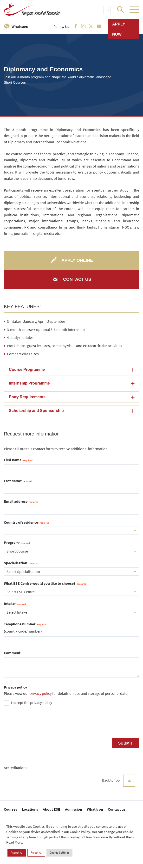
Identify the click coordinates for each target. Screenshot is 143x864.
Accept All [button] (17, 853)
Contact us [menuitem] (116, 809)
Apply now (118, 29)
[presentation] (40, 724)
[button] (71, 369)
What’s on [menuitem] (95, 809)
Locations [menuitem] (30, 809)
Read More (14, 842)
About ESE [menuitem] (51, 809)
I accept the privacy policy (31, 702)
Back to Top (118, 781)
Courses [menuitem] (10, 809)
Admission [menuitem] (73, 809)
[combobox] (71, 531)
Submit (125, 743)
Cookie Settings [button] (59, 853)
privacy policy (41, 693)
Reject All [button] (36, 853)
